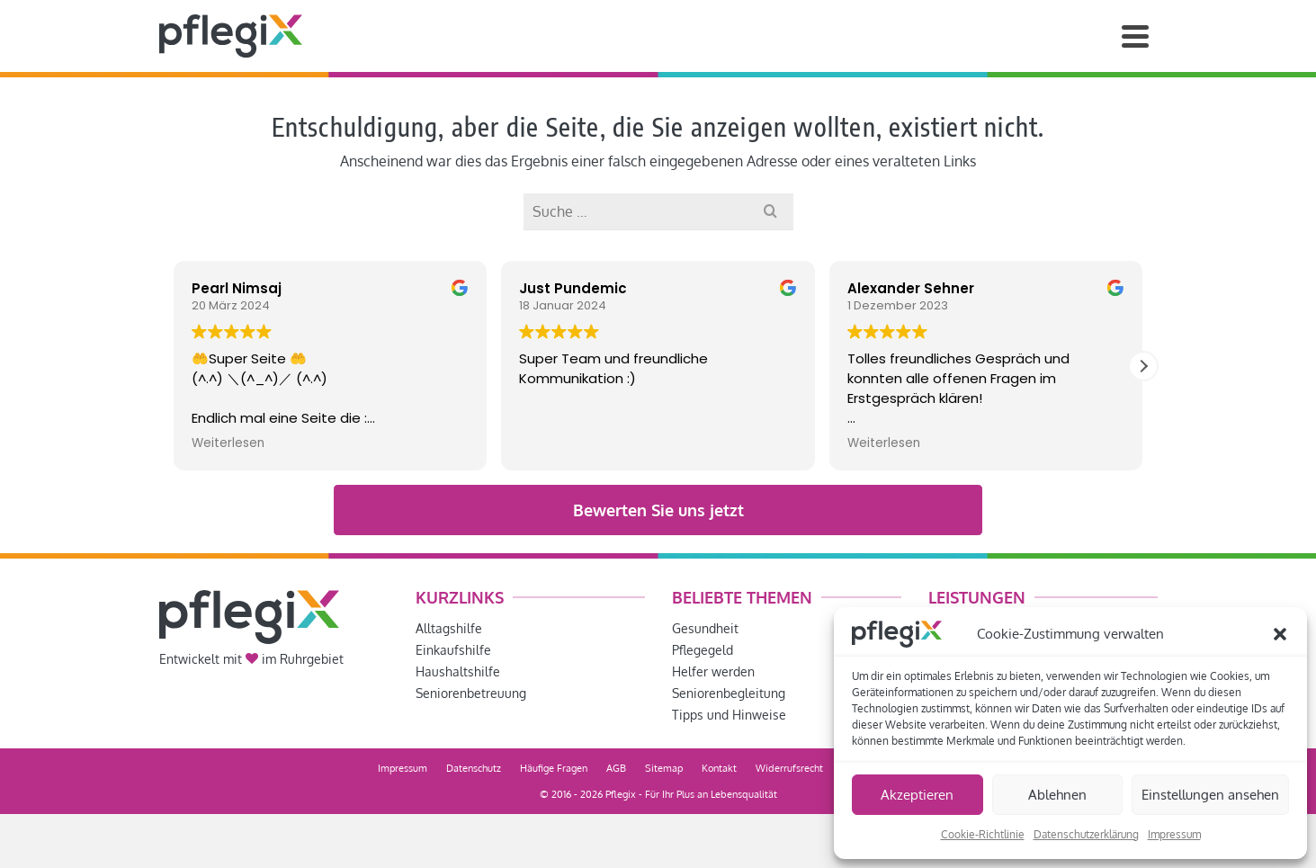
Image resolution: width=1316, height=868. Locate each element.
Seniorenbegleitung (728, 693)
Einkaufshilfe (453, 650)
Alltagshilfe (449, 628)
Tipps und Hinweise (729, 714)
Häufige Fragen (553, 768)
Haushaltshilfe (458, 671)
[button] (1280, 634)
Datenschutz (473, 768)
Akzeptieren (917, 794)
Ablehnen (1057, 794)
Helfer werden (713, 671)
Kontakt (719, 768)
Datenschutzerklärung (1086, 834)
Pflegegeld (702, 650)
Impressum (1174, 834)
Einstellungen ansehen (1210, 794)
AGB (616, 768)
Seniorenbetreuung (471, 693)
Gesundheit (705, 628)
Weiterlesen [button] (228, 443)
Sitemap (664, 768)
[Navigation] (1135, 36)
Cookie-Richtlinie (983, 834)
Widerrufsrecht (789, 768)
